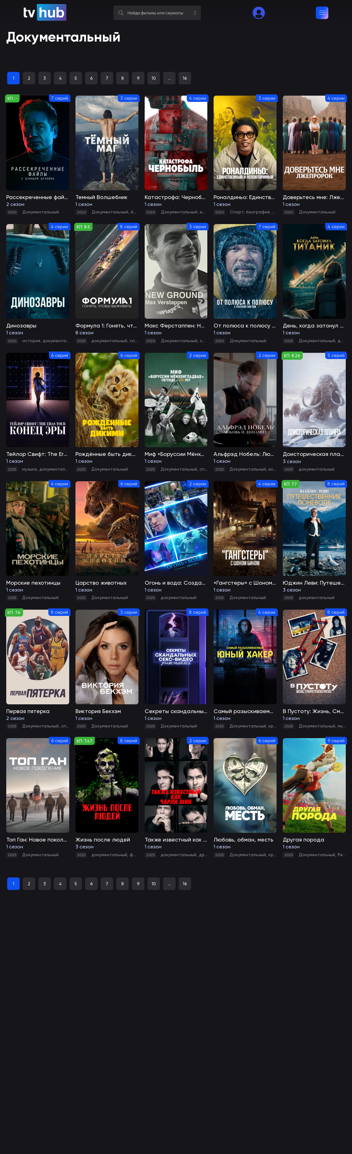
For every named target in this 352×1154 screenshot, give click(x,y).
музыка (29, 469)
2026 (12, 212)
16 (185, 78)
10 (154, 78)
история (31, 340)
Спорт (237, 211)
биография (258, 211)
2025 (81, 341)
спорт (136, 340)
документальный (61, 340)
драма (345, 340)
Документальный (40, 211)
